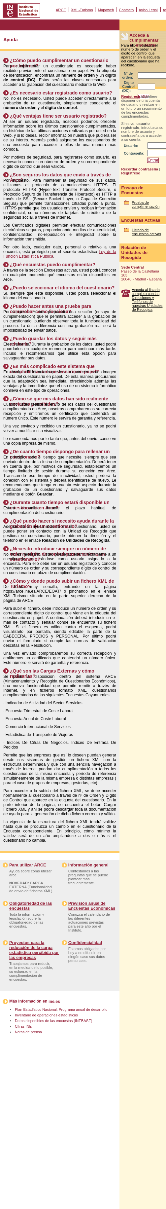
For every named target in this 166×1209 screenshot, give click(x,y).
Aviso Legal (148, 10)
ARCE (61, 10)
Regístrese (130, 96)
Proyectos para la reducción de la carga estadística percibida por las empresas (34, 950)
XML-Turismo (82, 10)
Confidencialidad (85, 942)
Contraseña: (134, 153)
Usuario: (131, 146)
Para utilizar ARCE (27, 864)
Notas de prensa (28, 1032)
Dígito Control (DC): (128, 86)
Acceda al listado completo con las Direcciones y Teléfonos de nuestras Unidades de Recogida (147, 299)
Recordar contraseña (139, 169)
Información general (88, 864)
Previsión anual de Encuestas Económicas (91, 906)
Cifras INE (23, 1026)
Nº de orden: (127, 75)
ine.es (54, 1001)
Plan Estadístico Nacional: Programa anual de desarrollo (61, 1009)
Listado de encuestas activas (146, 232)
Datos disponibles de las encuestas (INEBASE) (53, 1021)
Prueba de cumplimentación (145, 204)
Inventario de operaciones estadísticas (46, 1015)
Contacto (126, 10)
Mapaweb (106, 10)
